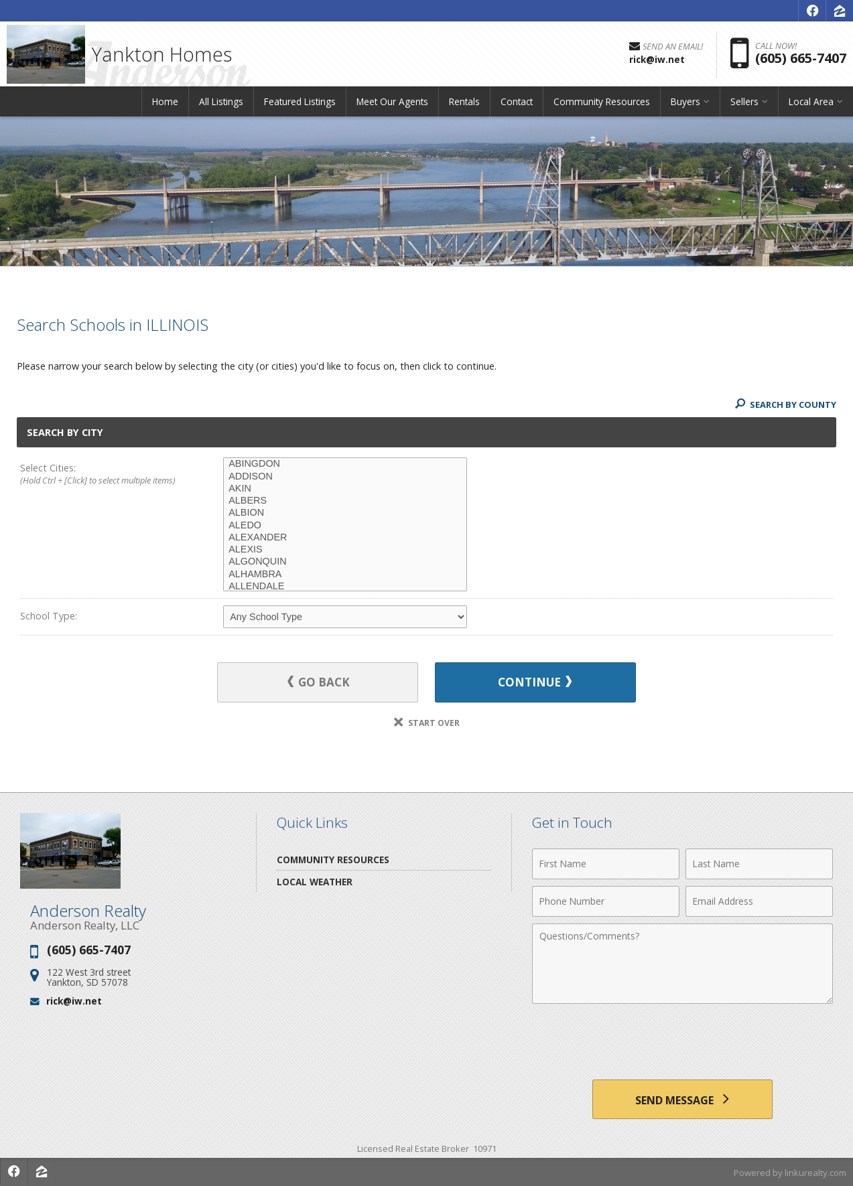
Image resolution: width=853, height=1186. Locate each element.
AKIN (345, 489)
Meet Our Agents (392, 103)
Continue (534, 682)
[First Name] (605, 863)
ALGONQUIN (345, 562)
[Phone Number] (605, 900)
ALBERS (345, 501)
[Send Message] (682, 1099)
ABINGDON (345, 464)
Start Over (427, 722)
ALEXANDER (345, 538)
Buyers (685, 103)
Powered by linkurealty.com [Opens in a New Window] (790, 1173)
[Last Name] (759, 863)
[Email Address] (759, 900)
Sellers (744, 103)
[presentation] (682, 1043)
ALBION (345, 513)
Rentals (464, 103)
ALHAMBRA (345, 575)
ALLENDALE (345, 587)
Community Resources (601, 103)
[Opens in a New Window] (812, 10)
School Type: (48, 615)
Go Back (319, 682)
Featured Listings (300, 103)
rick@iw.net (74, 1000)
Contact (517, 103)
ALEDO (345, 526)
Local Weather (314, 881)
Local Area (811, 103)
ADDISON (345, 477)
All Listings (221, 103)
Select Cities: (101, 474)
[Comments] (682, 963)
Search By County (785, 404)
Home (165, 103)
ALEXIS (345, 550)
